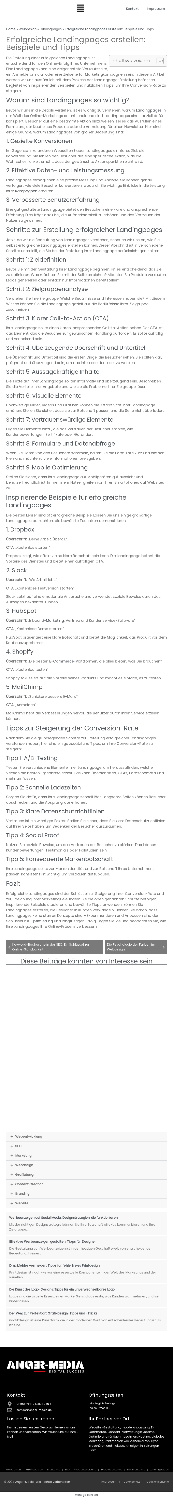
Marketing (55, 620)
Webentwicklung (28, 1136)
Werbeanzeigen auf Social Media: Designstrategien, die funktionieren (63, 1217)
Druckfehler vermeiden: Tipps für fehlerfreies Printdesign (54, 1265)
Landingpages (51, 29)
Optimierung (41, 920)
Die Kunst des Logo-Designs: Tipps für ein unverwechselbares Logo (62, 1289)
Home (11, 29)
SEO (18, 1146)
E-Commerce (61, 661)
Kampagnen (26, 190)
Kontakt (132, 8)
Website (21, 1203)
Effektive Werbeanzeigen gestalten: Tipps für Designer (52, 1241)
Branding (22, 1193)
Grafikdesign (25, 1174)
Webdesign (28, 29)
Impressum (156, 8)
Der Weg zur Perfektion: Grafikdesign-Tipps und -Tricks (53, 1313)
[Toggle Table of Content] (158, 60)
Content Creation (29, 1184)
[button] (86, 1136)
